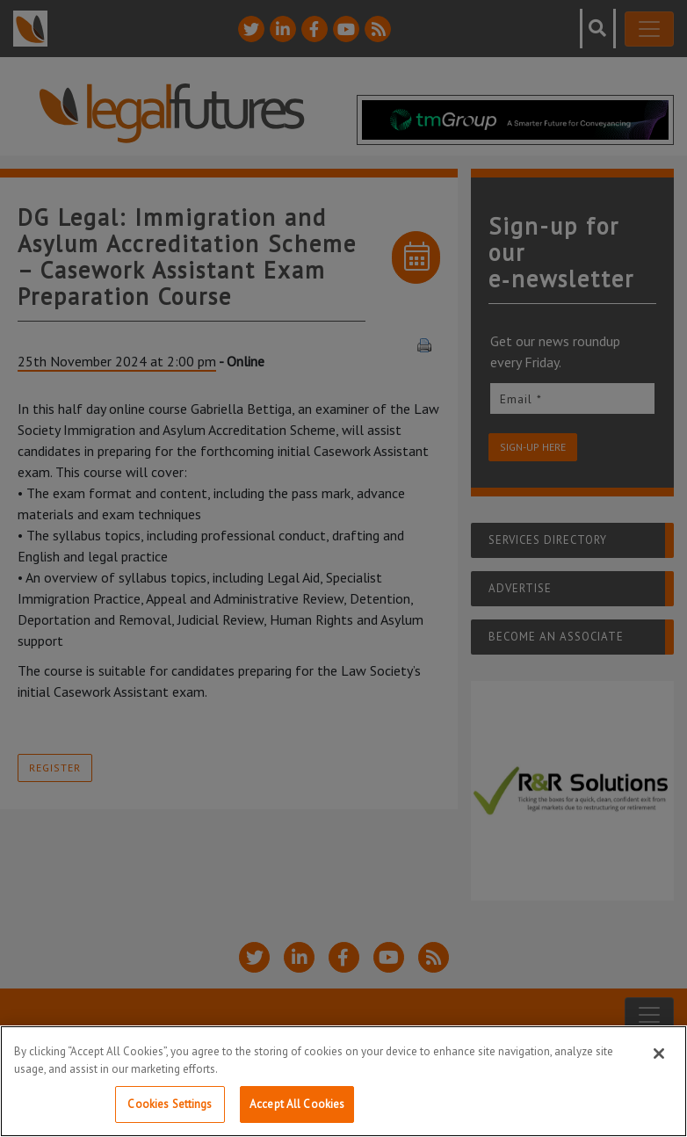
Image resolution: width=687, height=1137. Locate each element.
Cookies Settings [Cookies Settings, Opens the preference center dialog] (169, 1104)
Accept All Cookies (296, 1104)
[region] (343, 1081)
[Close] (659, 1053)
